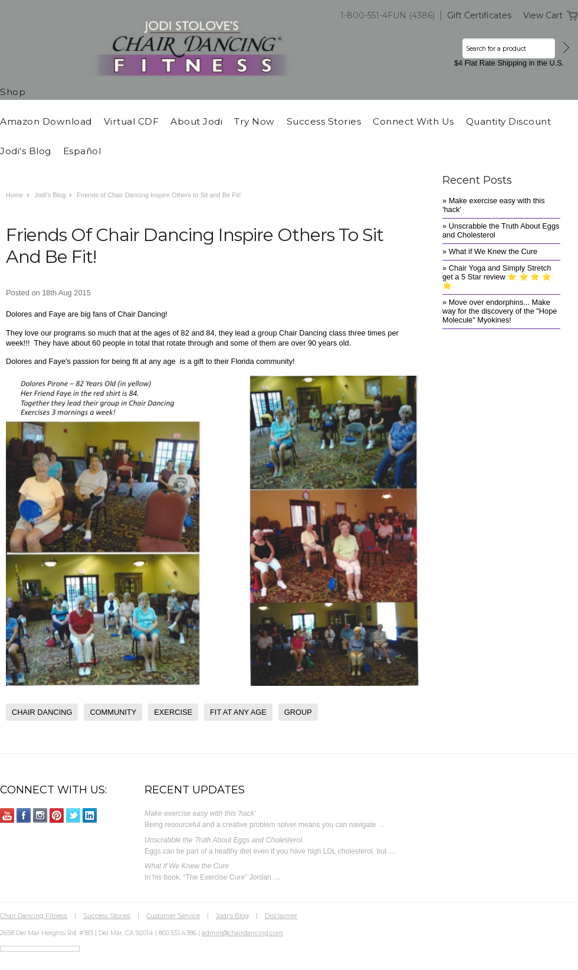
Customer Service (173, 916)
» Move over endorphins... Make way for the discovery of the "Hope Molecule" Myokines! (499, 311)
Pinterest (57, 815)
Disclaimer (281, 916)
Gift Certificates (479, 15)
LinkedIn (90, 815)
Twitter (73, 815)
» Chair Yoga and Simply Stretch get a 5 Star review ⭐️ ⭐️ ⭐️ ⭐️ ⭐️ (496, 276)
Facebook (24, 815)
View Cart (543, 15)
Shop (12, 91)
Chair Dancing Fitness (33, 916)
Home (14, 194)
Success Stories (106, 916)
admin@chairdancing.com (242, 933)
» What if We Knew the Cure (489, 251)
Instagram (40, 815)
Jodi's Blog (49, 194)
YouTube (7, 815)
